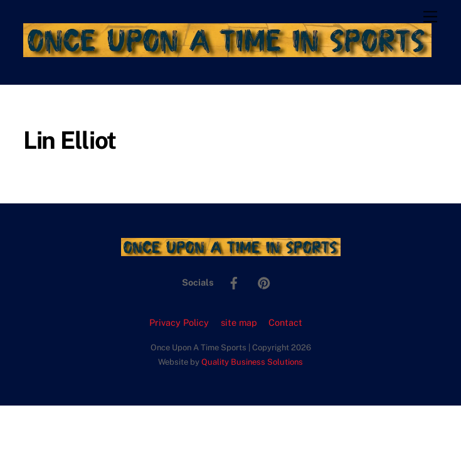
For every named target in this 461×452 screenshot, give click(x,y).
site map (239, 322)
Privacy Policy (179, 322)
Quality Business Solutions (252, 362)
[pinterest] (264, 281)
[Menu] (430, 17)
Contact (285, 322)
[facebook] (233, 281)
